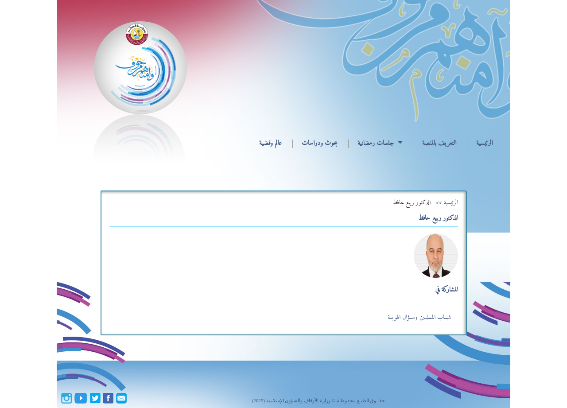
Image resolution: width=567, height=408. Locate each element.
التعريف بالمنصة (439, 143)
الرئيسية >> (447, 202)
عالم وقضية (270, 143)
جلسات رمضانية (375, 143)
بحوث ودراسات (320, 143)
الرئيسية (484, 143)
